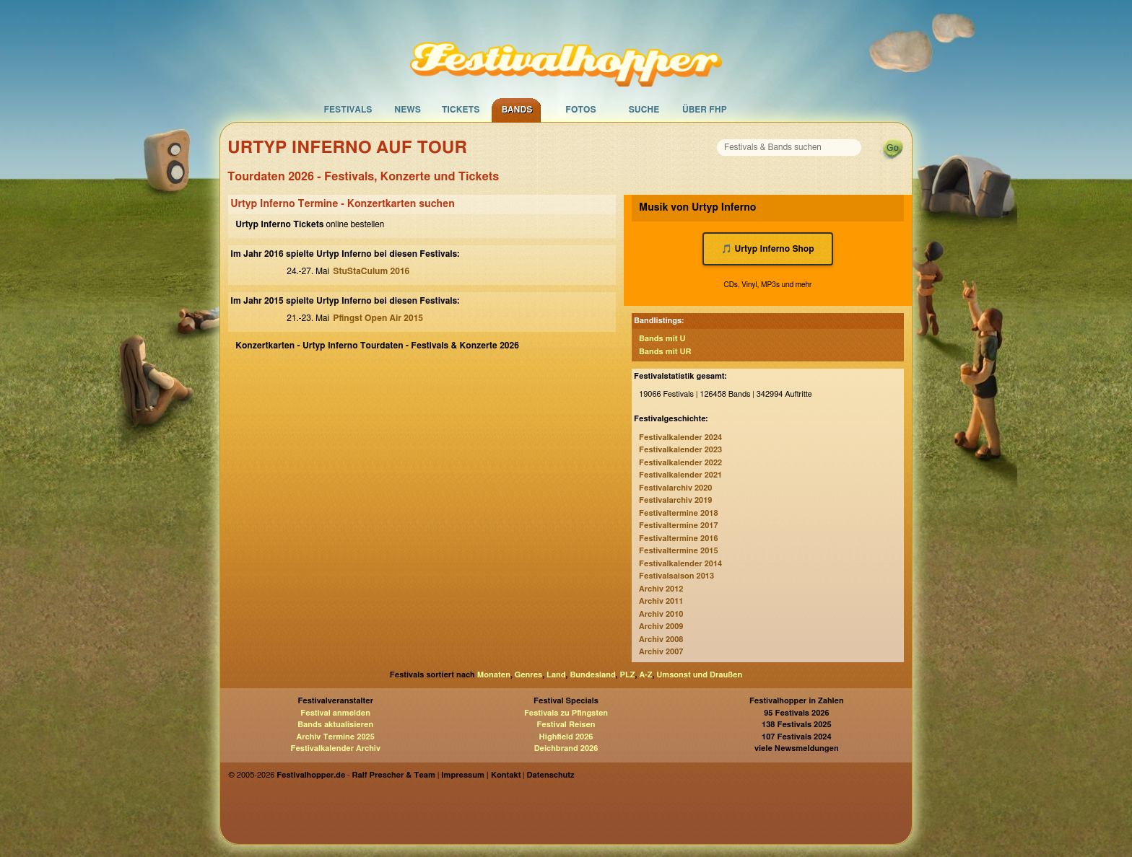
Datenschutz (551, 775)
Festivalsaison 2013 (676, 576)
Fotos (580, 109)
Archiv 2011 (661, 601)
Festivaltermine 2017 (678, 525)
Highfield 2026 (566, 737)
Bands (517, 109)
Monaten (493, 675)
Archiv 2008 (661, 639)
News (407, 109)
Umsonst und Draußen (699, 675)
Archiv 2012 (661, 589)
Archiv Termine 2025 (336, 737)
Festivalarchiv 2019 (675, 500)
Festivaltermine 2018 (678, 513)
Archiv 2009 (661, 626)
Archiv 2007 (661, 652)
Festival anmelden (335, 713)
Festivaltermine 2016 (678, 538)
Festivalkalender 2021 (680, 475)
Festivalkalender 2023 (680, 450)
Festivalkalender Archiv (335, 748)
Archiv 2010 (661, 614)
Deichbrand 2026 (566, 748)
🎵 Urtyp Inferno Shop (767, 249)
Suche (644, 109)
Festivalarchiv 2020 (675, 488)
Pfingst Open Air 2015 (378, 318)
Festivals (347, 109)
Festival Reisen (565, 725)
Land (556, 675)
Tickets (461, 109)
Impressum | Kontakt (481, 775)
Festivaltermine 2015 (678, 551)
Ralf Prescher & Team (393, 775)
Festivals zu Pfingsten (566, 713)
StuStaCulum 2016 (371, 271)
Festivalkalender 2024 (680, 437)
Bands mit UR (665, 352)
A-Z (645, 675)
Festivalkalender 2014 (680, 564)
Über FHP (704, 109)
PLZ (627, 675)
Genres (528, 675)
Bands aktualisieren (335, 725)
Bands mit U (662, 339)
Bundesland (592, 675)
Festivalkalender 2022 (680, 463)
